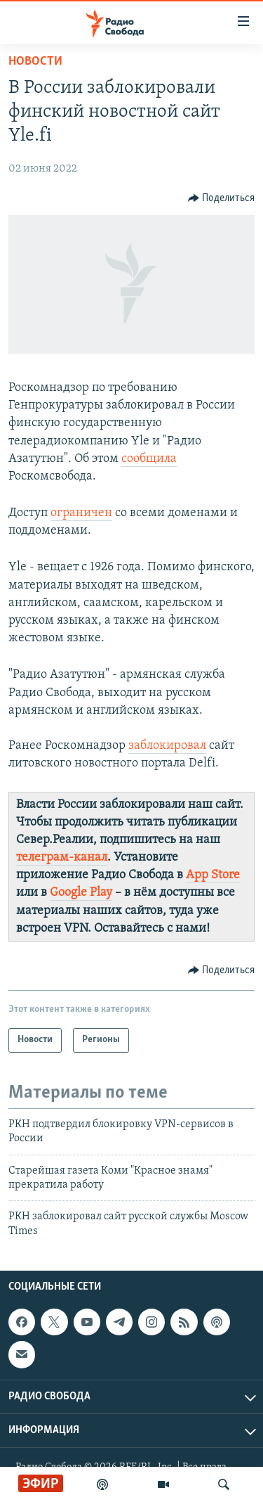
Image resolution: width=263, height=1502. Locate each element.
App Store (213, 875)
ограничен (81, 513)
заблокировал (167, 745)
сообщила (149, 459)
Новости (35, 61)
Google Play (81, 892)
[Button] (221, 198)
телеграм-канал (61, 857)
